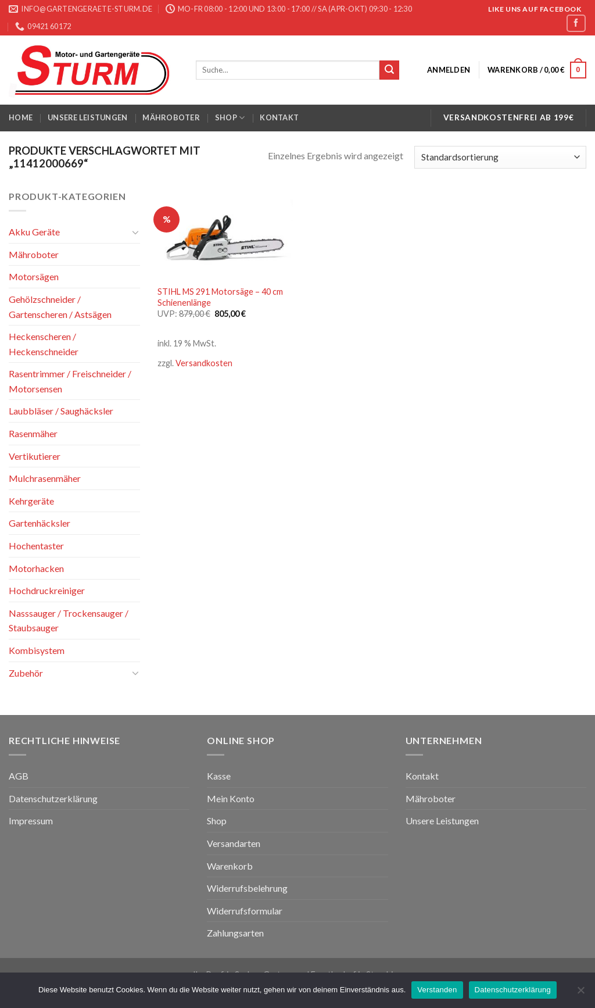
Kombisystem (36, 650)
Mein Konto (231, 798)
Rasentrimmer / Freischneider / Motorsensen (70, 381)
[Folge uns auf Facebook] (576, 23)
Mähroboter (171, 117)
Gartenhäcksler (39, 522)
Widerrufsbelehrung (247, 887)
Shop (230, 117)
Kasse (219, 775)
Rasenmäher (33, 433)
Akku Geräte (34, 231)
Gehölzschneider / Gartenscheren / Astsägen (60, 307)
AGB (18, 775)
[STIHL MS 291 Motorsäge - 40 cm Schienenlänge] (225, 234)
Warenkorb (230, 865)
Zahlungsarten (235, 932)
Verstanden (437, 989)
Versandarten (233, 843)
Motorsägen (34, 276)
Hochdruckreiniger (47, 590)
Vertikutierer (34, 456)
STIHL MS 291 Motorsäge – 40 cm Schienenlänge (220, 297)
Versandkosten (203, 363)
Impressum (31, 820)
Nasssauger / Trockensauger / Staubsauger (68, 620)
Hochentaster (36, 545)
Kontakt (279, 117)
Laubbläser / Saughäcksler (61, 410)
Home (21, 117)
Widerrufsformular (244, 910)
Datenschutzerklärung (53, 798)
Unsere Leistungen (87, 117)
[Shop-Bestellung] (500, 157)
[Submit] (389, 70)
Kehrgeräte (31, 500)
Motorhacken (36, 567)
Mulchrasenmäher (45, 478)
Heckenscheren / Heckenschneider (43, 344)
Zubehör (26, 672)
